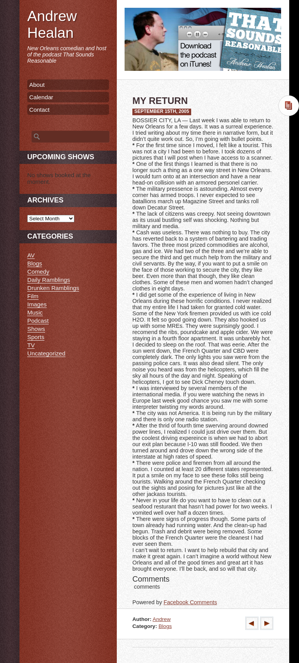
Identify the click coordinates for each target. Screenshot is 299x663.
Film (33, 296)
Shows (36, 328)
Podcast (38, 320)
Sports (35, 337)
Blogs (165, 626)
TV (31, 345)
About (37, 84)
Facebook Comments (190, 602)
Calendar (41, 97)
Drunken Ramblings (53, 288)
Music (35, 312)
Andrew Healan (52, 24)
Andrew (162, 619)
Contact (39, 109)
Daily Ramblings (48, 279)
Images (37, 304)
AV (31, 255)
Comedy (38, 271)
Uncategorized (46, 353)
